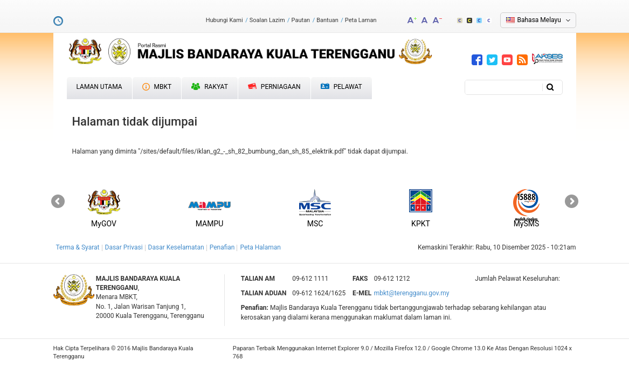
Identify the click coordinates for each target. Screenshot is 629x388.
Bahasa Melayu (539, 20)
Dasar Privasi (124, 247)
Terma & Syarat (78, 247)
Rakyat (209, 87)
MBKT (157, 87)
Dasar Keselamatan (176, 247)
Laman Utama (99, 87)
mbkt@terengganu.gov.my (412, 293)
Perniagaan (274, 87)
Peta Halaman (260, 247)
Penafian (222, 247)
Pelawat (341, 87)
